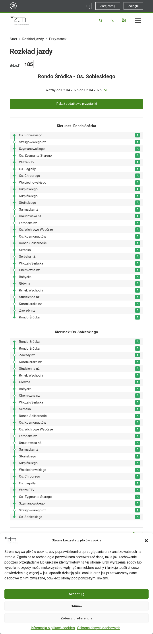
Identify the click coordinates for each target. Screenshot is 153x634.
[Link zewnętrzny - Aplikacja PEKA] (89, 6)
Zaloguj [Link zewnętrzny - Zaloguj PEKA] (133, 6)
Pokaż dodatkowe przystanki (76, 103)
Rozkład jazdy (33, 39)
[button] (146, 540)
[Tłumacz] (124, 20)
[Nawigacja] (138, 20)
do (73, 90)
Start (13, 39)
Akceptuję (76, 594)
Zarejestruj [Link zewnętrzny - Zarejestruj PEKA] (107, 6)
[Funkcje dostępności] (112, 20)
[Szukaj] (101, 20)
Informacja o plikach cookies (53, 628)
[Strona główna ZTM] (19, 20)
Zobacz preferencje (77, 618)
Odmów (76, 606)
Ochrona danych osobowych (98, 628)
